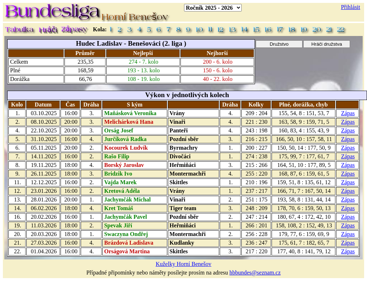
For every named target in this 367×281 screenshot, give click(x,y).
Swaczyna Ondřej (126, 234)
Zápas (348, 113)
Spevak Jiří (118, 225)
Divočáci (180, 156)
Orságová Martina (127, 251)
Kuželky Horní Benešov (183, 264)
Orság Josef (118, 130)
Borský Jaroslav (124, 165)
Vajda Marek (120, 182)
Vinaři (177, 122)
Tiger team (183, 208)
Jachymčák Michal (127, 199)
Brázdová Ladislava (128, 243)
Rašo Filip (116, 156)
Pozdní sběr (184, 139)
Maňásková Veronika (130, 113)
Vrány (177, 113)
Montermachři (188, 174)
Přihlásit (350, 7)
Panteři (179, 130)
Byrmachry (184, 148)
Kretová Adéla (122, 191)
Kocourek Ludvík (126, 148)
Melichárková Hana (128, 122)
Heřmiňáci (183, 165)
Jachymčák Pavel (125, 217)
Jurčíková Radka (125, 139)
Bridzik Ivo (118, 174)
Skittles (179, 182)
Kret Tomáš (118, 208)
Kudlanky (182, 243)
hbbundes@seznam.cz (255, 272)
